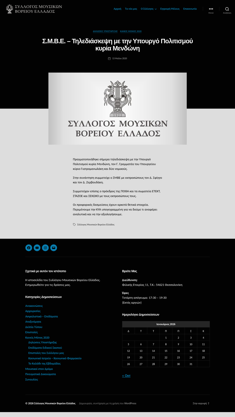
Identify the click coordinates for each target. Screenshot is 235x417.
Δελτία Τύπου (34, 332)
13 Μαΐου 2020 (119, 63)
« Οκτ (126, 380)
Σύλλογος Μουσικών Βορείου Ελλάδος (96, 229)
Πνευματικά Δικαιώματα (41, 379)
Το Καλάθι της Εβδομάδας (45, 368)
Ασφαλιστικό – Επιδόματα (42, 321)
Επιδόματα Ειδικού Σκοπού (46, 353)
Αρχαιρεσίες (33, 316)
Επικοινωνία (190, 11)
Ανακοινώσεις (34, 311)
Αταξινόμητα (33, 326)
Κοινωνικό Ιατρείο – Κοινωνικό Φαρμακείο (56, 363)
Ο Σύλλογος (147, 11)
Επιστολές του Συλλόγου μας (47, 358)
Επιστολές (31, 337)
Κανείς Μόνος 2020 (131, 36)
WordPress (132, 408)
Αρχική (117, 11)
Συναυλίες (32, 384)
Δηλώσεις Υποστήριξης (105, 36)
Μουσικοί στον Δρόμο (39, 374)
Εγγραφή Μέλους (170, 11)
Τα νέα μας (131, 11)
